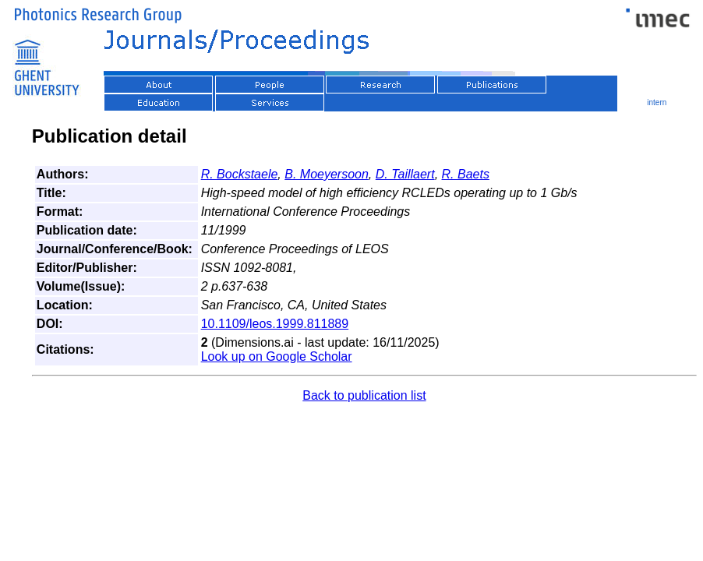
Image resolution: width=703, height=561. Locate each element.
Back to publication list (364, 395)
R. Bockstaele (239, 174)
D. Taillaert (405, 174)
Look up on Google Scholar (276, 356)
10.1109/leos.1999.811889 (275, 323)
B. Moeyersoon (326, 174)
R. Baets (465, 174)
